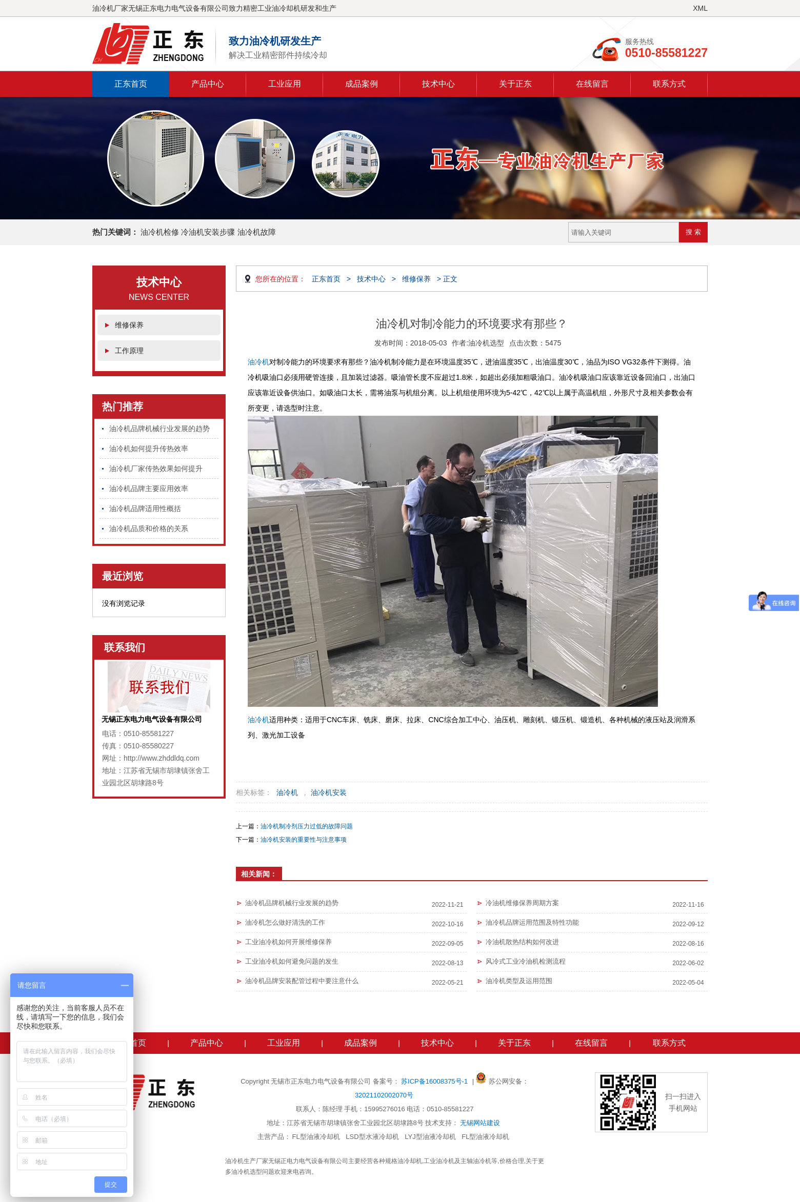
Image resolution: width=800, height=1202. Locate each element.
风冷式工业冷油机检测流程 (526, 961)
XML (700, 8)
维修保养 (129, 325)
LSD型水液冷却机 (372, 1136)
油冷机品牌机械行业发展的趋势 (159, 428)
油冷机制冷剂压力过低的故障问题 (307, 826)
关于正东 (515, 83)
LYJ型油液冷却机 (430, 1136)
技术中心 (438, 83)
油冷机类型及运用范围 (519, 981)
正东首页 (130, 83)
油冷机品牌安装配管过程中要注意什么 (301, 981)
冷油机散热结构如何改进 (522, 942)
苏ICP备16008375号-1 (435, 1081)
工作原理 (129, 351)
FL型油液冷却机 (316, 1136)
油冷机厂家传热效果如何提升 (156, 468)
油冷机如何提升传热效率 (148, 448)
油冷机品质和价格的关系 (148, 528)
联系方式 (669, 83)
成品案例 (361, 83)
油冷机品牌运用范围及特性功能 (532, 922)
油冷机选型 (486, 343)
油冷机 (258, 362)
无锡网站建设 (480, 1123)
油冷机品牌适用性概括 (145, 508)
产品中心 (207, 83)
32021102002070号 (384, 1095)
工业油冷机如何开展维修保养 (288, 942)
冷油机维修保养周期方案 (522, 903)
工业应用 (284, 83)
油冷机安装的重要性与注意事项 (304, 839)
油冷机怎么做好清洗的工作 (285, 922)
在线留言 (592, 83)
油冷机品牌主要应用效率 (148, 488)
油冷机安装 (329, 792)
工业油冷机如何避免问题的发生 (291, 961)
